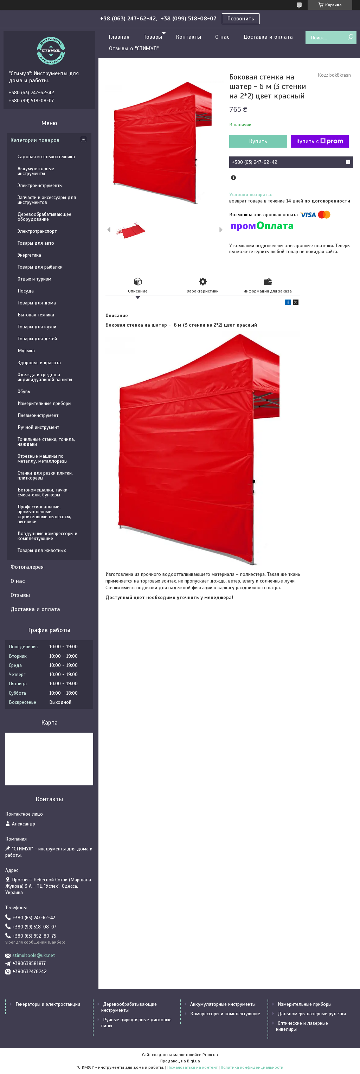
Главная (119, 36)
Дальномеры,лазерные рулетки (312, 1014)
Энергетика (29, 255)
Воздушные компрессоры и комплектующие (47, 535)
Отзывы (20, 595)
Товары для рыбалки (40, 267)
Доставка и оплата (268, 36)
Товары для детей (37, 339)
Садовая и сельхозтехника (46, 157)
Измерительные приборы (44, 403)
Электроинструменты (40, 185)
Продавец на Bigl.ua (180, 1061)
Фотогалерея (27, 567)
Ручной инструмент (38, 427)
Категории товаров (35, 140)
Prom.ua (210, 1054)
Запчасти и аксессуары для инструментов (47, 199)
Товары (152, 36)
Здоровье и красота (39, 363)
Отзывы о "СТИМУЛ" (134, 48)
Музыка (26, 351)
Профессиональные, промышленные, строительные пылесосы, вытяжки (44, 514)
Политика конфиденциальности (252, 1067)
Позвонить (240, 18)
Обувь (24, 391)
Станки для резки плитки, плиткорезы (45, 475)
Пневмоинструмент (38, 415)
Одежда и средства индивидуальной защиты (45, 377)
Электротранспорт (37, 231)
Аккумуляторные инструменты (36, 171)
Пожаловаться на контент (192, 1067)
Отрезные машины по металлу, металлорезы (43, 458)
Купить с (319, 141)
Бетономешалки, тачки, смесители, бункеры (43, 492)
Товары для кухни (37, 327)
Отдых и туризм (34, 279)
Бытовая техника (36, 315)
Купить (258, 141)
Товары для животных (42, 550)
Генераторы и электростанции (47, 1004)
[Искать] (350, 37)
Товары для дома (37, 303)
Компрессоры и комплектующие (225, 1014)
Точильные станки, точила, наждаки (46, 441)
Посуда (26, 291)
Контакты (188, 36)
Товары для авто (36, 243)
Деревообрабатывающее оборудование (44, 216)
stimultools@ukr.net (33, 955)
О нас (222, 36)
